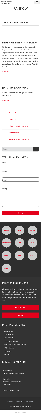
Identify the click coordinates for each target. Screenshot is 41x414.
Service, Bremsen (11, 113)
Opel (6, 255)
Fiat (32, 243)
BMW (19, 230)
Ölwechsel (9, 119)
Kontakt (20, 315)
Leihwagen (7, 351)
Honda (32, 230)
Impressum (30, 401)
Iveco (32, 255)
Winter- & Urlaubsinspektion (15, 126)
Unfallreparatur (10, 133)
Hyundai (6, 268)
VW (19, 255)
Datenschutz (20, 401)
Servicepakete (9, 338)
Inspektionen (8, 331)
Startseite (10, 401)
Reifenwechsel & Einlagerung (15, 139)
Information (20, 308)
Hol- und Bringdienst (11, 341)
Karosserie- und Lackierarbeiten (15, 344)
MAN (19, 243)
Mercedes (6, 243)
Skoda (6, 230)
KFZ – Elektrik (9, 348)
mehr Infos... (6, 72)
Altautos (7, 355)
